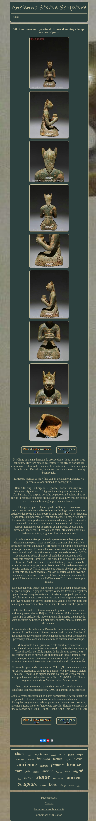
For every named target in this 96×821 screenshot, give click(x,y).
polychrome (41, 754)
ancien (74, 777)
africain (30, 759)
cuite (67, 771)
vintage (20, 759)
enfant (71, 786)
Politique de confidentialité (49, 809)
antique (48, 771)
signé (78, 770)
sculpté (80, 754)
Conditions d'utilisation (49, 814)
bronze (74, 764)
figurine (59, 772)
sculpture (27, 784)
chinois (53, 755)
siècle (43, 785)
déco (78, 786)
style (67, 759)
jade (27, 771)
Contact (49, 803)
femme (57, 764)
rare (18, 771)
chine (19, 753)
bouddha (43, 759)
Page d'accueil (49, 797)
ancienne (27, 764)
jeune (71, 754)
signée (36, 772)
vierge (63, 785)
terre (62, 754)
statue (43, 777)
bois (53, 784)
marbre (57, 759)
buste (29, 777)
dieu (19, 779)
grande (44, 765)
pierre (78, 759)
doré (29, 755)
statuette (58, 778)
